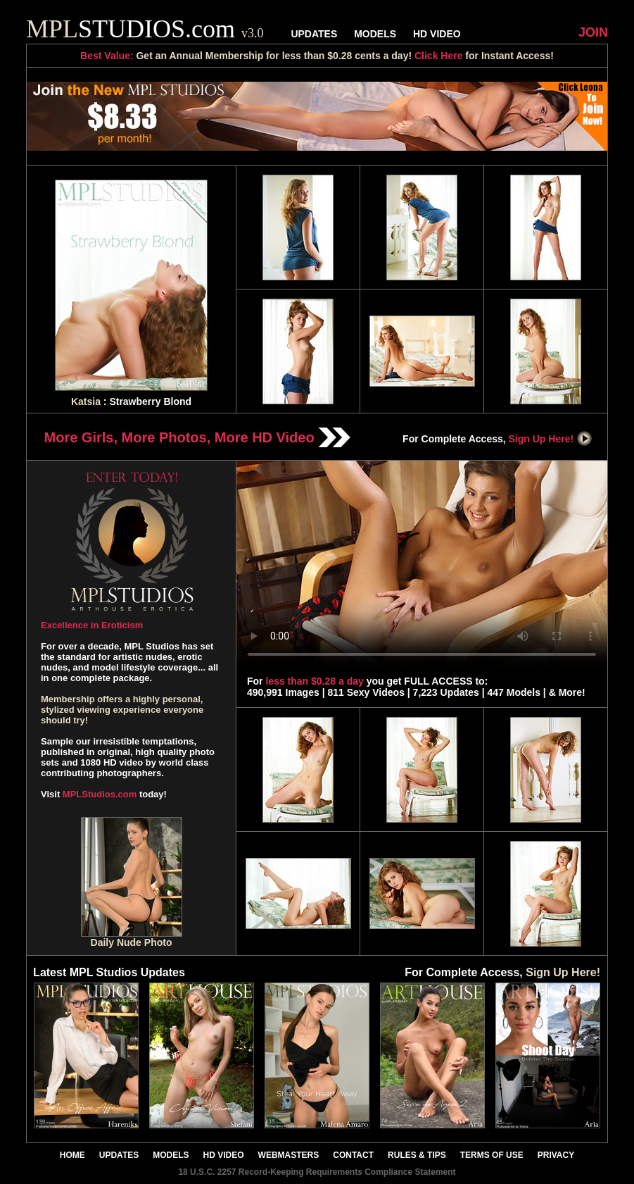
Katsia (86, 401)
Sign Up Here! (551, 438)
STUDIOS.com (145, 29)
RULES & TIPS (417, 1155)
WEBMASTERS (288, 1155)
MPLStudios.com (100, 794)
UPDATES (314, 33)
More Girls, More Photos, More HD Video (197, 437)
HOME (72, 1155)
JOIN (593, 32)
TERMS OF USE (492, 1155)
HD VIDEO (437, 33)
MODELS (375, 33)
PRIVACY (556, 1155)
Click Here (438, 55)
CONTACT (353, 1155)
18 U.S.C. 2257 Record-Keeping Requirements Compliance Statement (316, 1172)
